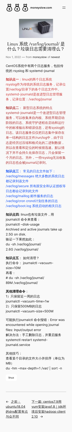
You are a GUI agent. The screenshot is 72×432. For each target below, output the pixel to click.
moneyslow (40, 57)
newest (55, 57)
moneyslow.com (41, 7)
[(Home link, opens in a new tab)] (17, 7)
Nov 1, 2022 (13, 57)
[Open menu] (64, 7)
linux (11, 377)
